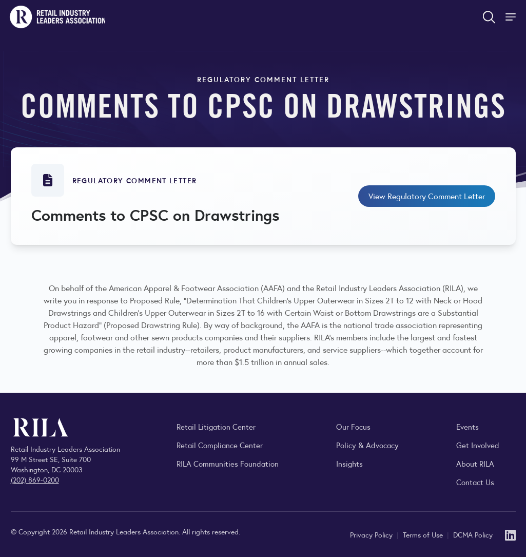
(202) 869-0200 (35, 479)
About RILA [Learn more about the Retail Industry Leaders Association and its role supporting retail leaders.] (475, 463)
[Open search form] (489, 17)
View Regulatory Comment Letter (426, 196)
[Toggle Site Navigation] (511, 17)
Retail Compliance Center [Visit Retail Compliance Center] (220, 445)
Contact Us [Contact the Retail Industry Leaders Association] (475, 482)
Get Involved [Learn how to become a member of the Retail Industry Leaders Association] (477, 445)
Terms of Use (424, 534)
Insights (349, 463)
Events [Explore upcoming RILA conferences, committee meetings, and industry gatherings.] (467, 426)
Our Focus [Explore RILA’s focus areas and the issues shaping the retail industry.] (353, 426)
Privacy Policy (372, 534)
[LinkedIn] (510, 534)
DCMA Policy (473, 534)
